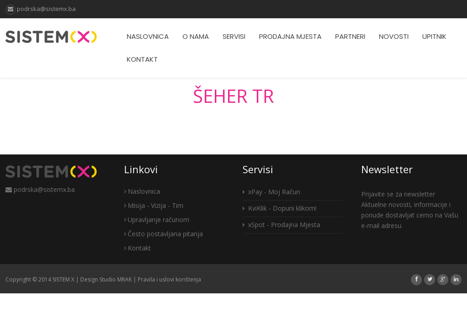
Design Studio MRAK (106, 279)
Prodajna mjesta (290, 36)
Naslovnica (148, 36)
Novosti (394, 36)
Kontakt (142, 59)
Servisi (234, 36)
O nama (195, 36)
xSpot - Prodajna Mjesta (281, 224)
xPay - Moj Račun (271, 191)
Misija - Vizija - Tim (153, 205)
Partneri (350, 36)
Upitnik (434, 36)
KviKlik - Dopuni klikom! (280, 208)
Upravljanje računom (156, 219)
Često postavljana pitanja (163, 233)
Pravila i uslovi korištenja (169, 279)
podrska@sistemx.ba (40, 9)
